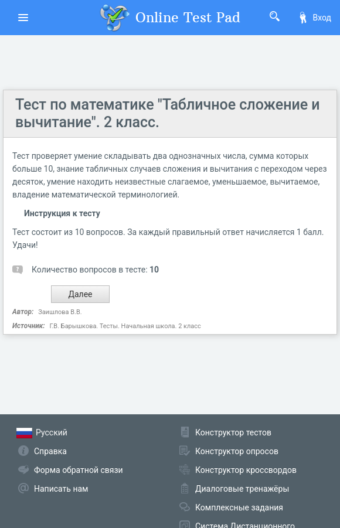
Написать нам (61, 488)
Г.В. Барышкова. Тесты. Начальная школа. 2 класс (124, 326)
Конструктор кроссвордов (246, 470)
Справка (50, 451)
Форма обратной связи (78, 470)
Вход (314, 17)
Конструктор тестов (233, 432)
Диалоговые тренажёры (242, 488)
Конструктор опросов (236, 451)
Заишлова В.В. (59, 312)
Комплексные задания (239, 507)
